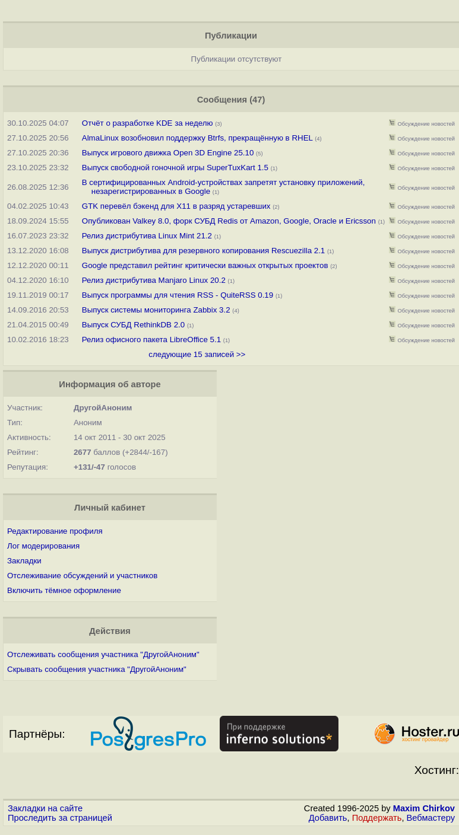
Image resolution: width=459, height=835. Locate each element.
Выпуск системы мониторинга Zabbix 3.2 (156, 309)
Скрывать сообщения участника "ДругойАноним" (96, 669)
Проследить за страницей (60, 818)
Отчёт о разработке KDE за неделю (147, 123)
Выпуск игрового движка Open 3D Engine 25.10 (168, 152)
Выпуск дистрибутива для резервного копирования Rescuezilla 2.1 (203, 250)
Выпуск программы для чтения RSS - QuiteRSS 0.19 (177, 295)
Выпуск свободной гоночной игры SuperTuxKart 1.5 (175, 167)
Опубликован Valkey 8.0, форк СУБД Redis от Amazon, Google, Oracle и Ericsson (229, 220)
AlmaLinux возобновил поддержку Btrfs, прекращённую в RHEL (197, 137)
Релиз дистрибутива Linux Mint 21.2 (147, 235)
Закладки (24, 560)
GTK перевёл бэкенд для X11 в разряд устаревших (176, 206)
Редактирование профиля (55, 531)
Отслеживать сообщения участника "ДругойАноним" (103, 654)
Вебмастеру (431, 818)
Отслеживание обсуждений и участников (82, 575)
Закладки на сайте (45, 808)
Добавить (328, 818)
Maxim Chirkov (424, 808)
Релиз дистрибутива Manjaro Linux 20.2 (154, 280)
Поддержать (377, 818)
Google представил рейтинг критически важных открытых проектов (205, 265)
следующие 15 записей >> (196, 354)
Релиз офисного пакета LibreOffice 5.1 (151, 339)
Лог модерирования (43, 545)
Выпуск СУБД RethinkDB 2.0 (133, 324)
